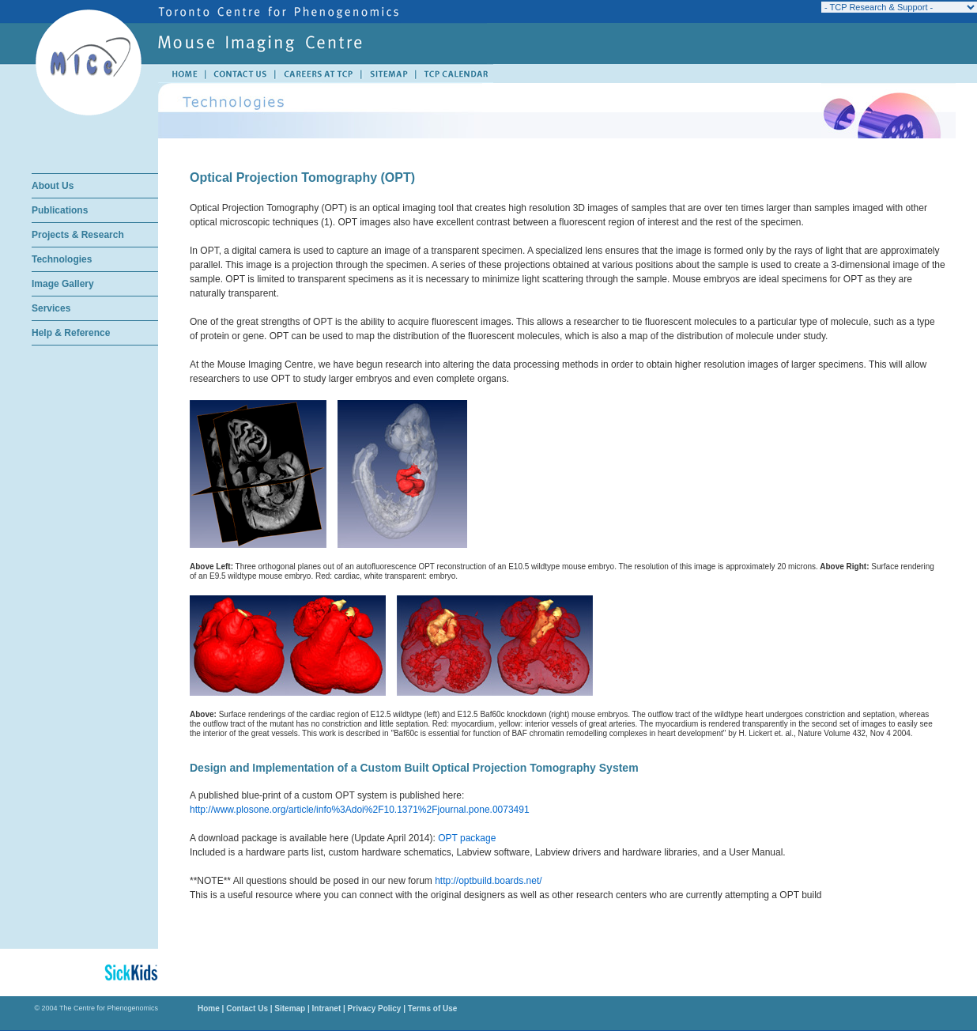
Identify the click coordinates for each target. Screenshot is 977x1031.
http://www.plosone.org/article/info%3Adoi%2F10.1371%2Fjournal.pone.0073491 (360, 809)
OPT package (467, 838)
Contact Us (247, 1008)
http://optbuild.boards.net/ (488, 880)
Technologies (62, 259)
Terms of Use (431, 1008)
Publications (60, 210)
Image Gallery (63, 283)
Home (209, 1008)
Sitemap (289, 1008)
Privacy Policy (375, 1008)
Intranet (326, 1008)
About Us (53, 185)
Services (51, 308)
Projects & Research (78, 234)
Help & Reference (71, 332)
